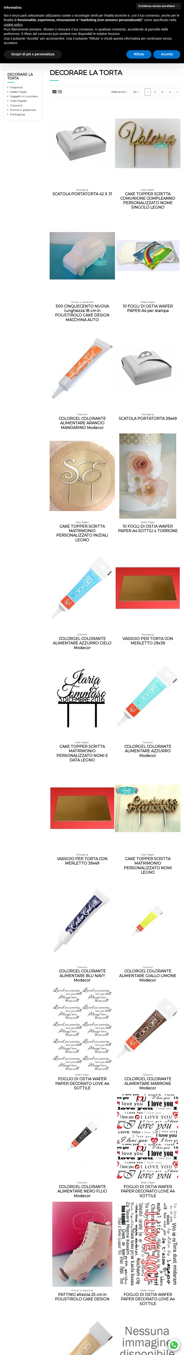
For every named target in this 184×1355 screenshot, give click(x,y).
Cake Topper (18, 100)
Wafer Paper (18, 92)
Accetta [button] (167, 54)
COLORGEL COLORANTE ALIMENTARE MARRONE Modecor (147, 1083)
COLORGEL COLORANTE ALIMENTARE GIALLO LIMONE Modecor (147, 975)
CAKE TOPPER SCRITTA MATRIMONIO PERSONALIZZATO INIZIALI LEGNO (82, 533)
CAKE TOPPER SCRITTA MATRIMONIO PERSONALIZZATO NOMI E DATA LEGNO (82, 753)
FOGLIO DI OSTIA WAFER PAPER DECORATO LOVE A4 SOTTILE (82, 1083)
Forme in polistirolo (23, 110)
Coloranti (16, 105)
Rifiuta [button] (139, 54)
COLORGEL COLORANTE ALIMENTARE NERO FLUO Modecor (82, 1191)
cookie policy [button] (13, 24)
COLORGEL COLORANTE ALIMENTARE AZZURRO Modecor (147, 751)
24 (136, 92)
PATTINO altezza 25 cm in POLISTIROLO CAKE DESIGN (82, 1296)
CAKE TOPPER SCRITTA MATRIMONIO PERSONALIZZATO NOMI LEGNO (148, 866)
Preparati (16, 87)
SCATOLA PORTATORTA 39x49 (148, 418)
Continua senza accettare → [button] (158, 6)
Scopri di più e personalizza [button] (32, 54)
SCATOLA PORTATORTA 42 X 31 (82, 194)
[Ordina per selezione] (119, 92)
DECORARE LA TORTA (20, 76)
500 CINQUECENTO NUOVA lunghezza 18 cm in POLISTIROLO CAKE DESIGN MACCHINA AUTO (82, 313)
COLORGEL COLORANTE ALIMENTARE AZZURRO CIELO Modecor (82, 643)
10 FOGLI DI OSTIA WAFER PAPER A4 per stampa (148, 308)
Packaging (17, 114)
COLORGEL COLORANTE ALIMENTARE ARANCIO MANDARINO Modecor (82, 423)
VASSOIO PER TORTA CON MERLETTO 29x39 (147, 640)
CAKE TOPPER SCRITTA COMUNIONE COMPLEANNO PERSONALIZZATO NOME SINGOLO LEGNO (147, 201)
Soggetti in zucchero (24, 96)
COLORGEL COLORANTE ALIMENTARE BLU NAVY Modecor (82, 975)
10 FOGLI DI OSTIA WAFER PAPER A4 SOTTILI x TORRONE (148, 528)
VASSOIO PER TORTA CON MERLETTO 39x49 (82, 861)
